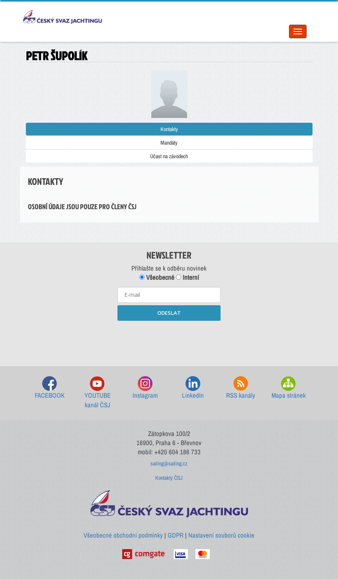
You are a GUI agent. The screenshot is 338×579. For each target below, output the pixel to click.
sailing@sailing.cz (169, 463)
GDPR (176, 535)
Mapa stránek (289, 388)
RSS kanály (240, 388)
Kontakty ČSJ (169, 477)
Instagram (145, 388)
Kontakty (169, 129)
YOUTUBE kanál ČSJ (97, 392)
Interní (187, 277)
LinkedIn (193, 388)
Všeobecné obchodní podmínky (123, 535)
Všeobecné (156, 277)
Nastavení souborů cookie (221, 535)
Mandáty (169, 142)
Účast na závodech (169, 156)
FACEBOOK (49, 388)
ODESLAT (169, 312)
